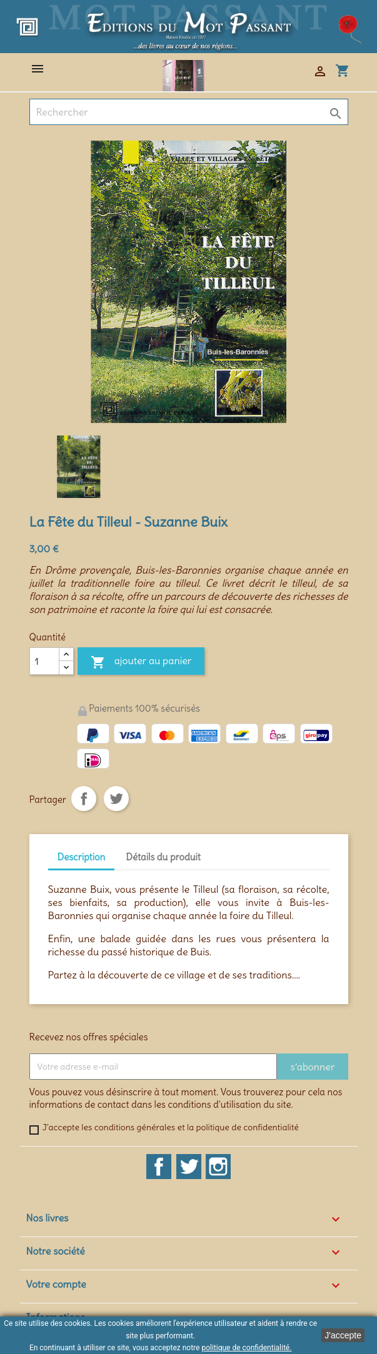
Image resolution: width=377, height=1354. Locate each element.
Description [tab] (82, 857)
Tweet (116, 798)
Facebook (158, 1166)
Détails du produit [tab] (163, 857)
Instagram (218, 1166)
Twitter (188, 1166)
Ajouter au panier (141, 662)
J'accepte (342, 1335)
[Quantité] (44, 661)
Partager (83, 798)
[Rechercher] (188, 112)
